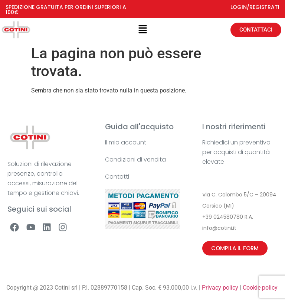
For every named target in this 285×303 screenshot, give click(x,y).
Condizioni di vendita (135, 159)
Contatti (117, 176)
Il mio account (125, 142)
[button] (142, 30)
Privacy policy (220, 287)
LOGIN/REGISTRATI (254, 7)
